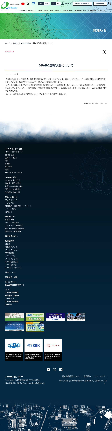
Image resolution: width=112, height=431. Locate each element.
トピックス (9, 203)
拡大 (46, 3)
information (26, 43)
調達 (7, 170)
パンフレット (10, 256)
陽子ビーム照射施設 (13, 231)
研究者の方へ (68, 10)
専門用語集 (9, 253)
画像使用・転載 (11, 277)
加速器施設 (9, 219)
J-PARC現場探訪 (11, 292)
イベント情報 (10, 209)
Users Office (10, 282)
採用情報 (100, 3)
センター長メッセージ (14, 152)
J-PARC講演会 (11, 265)
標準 (40, 3)
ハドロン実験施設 (12, 222)
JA (53, 3)
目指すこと (9, 155)
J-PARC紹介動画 (11, 301)
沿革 (7, 161)
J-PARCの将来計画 (12, 192)
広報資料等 (92, 10)
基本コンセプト (11, 158)
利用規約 (87, 376)
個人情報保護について (71, 376)
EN (58, 3)
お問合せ (8, 304)
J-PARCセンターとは (27, 10)
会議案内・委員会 (12, 296)
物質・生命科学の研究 (14, 186)
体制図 (7, 164)
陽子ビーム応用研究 (13, 189)
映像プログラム (11, 247)
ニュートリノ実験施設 (14, 225)
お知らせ (16, 43)
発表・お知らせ (55, 10)
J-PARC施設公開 (11, 262)
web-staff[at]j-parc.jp (37, 383)
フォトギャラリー (12, 250)
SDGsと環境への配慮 (13, 173)
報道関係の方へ (80, 10)
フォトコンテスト (12, 259)
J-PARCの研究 (42, 10)
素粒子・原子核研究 (13, 183)
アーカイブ (9, 298)
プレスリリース (11, 200)
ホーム (7, 43)
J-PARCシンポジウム (13, 268)
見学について (103, 10)
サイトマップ (100, 376)
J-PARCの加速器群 (12, 180)
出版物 (7, 244)
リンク (7, 290)
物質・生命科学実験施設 (14, 228)
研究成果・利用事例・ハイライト (18, 206)
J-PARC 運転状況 (82, 3)
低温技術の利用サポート (14, 285)
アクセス (67, 3)
